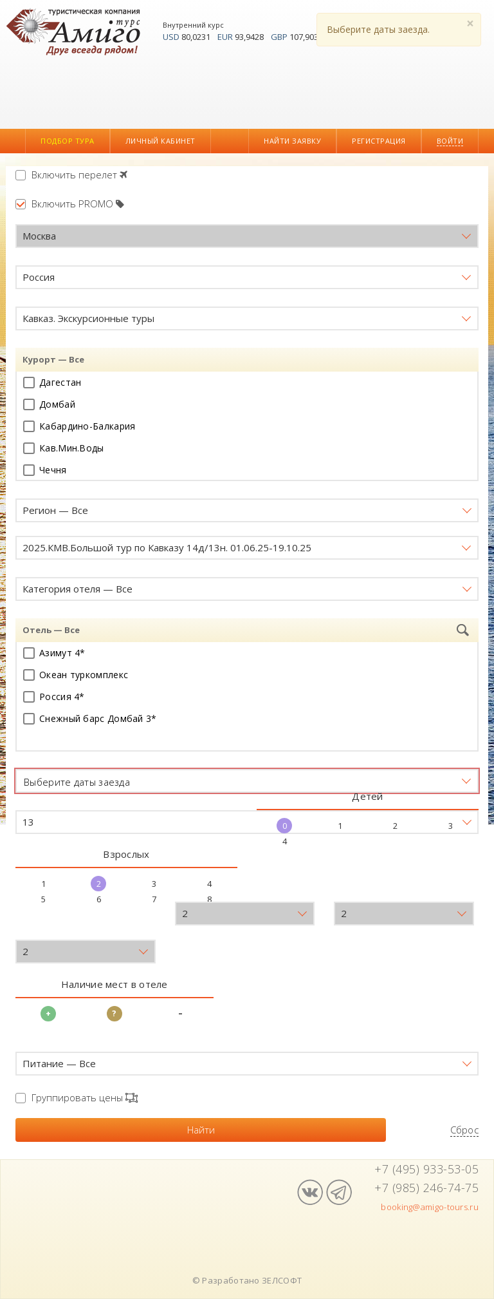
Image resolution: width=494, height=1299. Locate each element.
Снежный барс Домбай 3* (90, 718)
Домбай (49, 404)
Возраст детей (51, 926)
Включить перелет (71, 174)
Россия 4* (54, 696)
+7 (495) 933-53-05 (426, 1169)
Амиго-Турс (76, 33)
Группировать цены (76, 1097)
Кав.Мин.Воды (63, 448)
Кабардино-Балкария (79, 426)
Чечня (45, 470)
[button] (247, 236)
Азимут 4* (54, 653)
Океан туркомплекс (75, 674)
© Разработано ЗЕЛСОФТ (247, 1280)
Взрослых (126, 854)
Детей (367, 796)
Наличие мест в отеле (114, 984)
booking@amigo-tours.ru (430, 1207)
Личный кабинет (160, 141)
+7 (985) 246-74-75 (426, 1187)
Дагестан (52, 382)
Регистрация (379, 141)
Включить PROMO (69, 203)
